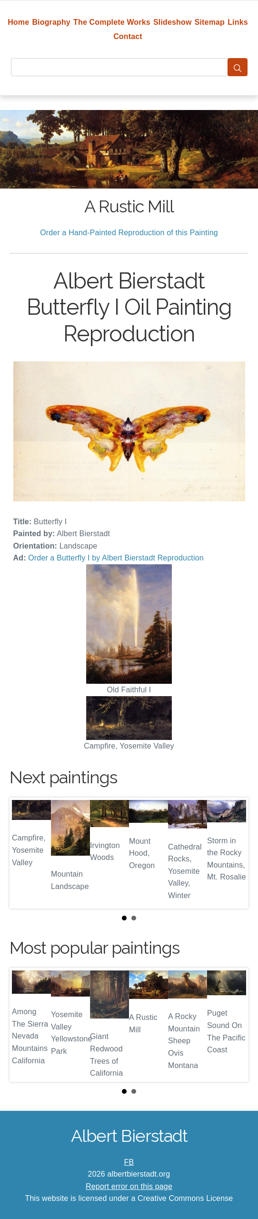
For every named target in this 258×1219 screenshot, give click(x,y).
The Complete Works (111, 22)
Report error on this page (129, 1186)
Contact (127, 36)
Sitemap (210, 22)
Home (18, 22)
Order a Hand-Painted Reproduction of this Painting (129, 233)
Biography (51, 22)
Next (233, 852)
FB (129, 1162)
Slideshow (172, 22)
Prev (24, 852)
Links (238, 22)
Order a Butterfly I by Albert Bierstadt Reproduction (116, 558)
